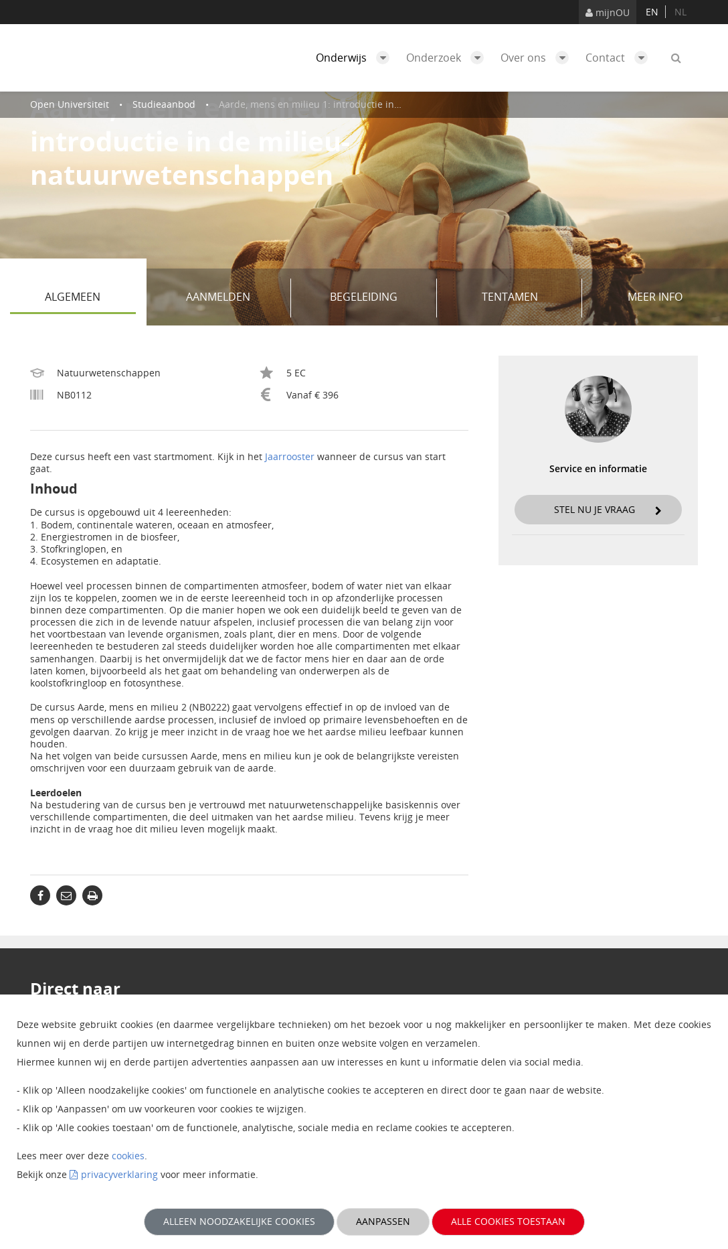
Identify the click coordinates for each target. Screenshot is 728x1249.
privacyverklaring (119, 1174)
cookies (128, 1155)
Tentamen (527, 298)
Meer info (655, 296)
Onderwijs (356, 57)
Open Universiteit (69, 104)
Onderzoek (448, 57)
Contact (619, 57)
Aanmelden (233, 298)
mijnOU (607, 12)
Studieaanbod (163, 104)
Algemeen (90, 298)
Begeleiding (378, 298)
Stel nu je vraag (608, 509)
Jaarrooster (289, 456)
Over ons (537, 57)
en (652, 11)
